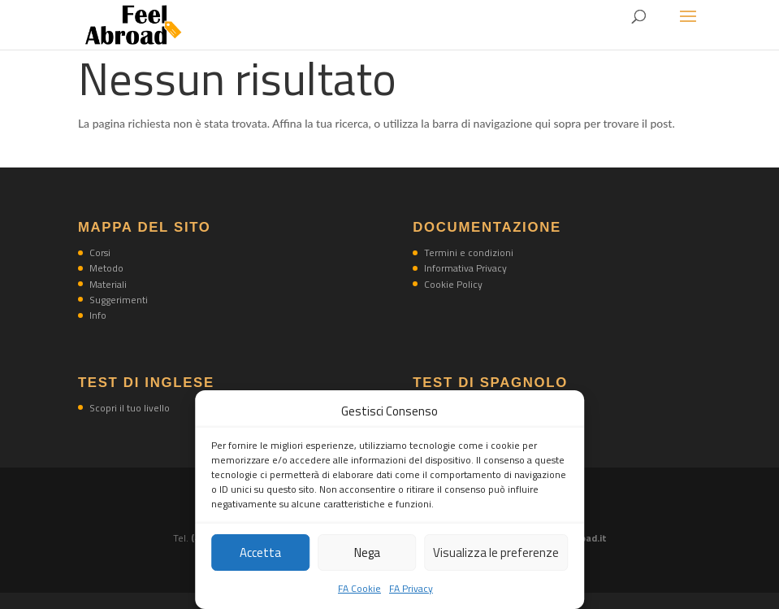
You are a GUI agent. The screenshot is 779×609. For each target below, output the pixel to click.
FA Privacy (411, 588)
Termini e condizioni (468, 252)
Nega (367, 552)
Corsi (99, 252)
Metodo (106, 268)
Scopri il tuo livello (129, 407)
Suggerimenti (118, 299)
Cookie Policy (453, 284)
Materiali (108, 284)
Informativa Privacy (465, 268)
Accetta (260, 552)
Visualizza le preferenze (496, 552)
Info (97, 315)
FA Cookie (359, 588)
